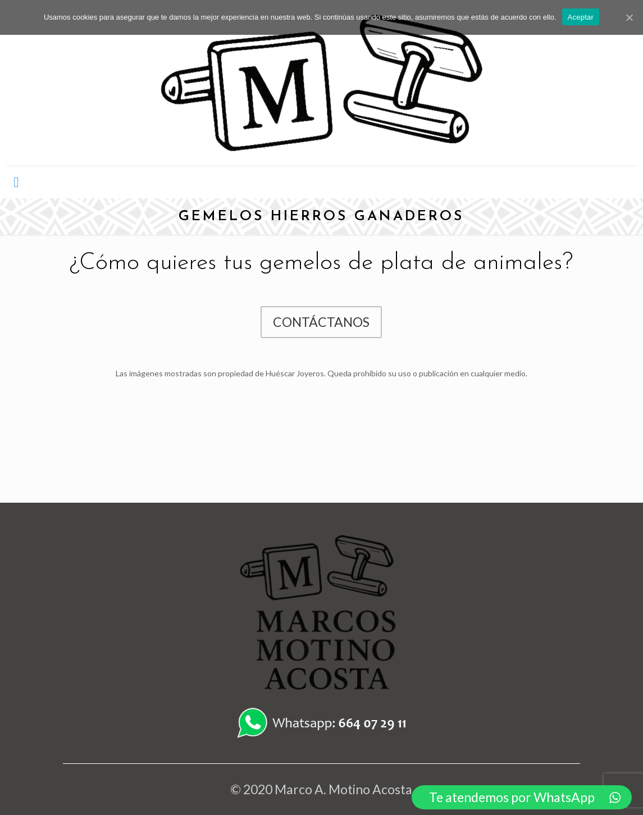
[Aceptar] (629, 17)
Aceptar (581, 17)
